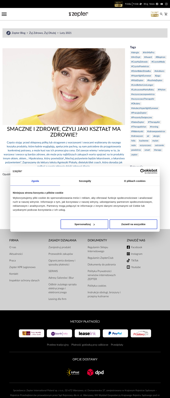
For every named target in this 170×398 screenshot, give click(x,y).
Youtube (136, 267)
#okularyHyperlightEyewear (144, 108)
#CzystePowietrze (140, 66)
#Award (148, 57)
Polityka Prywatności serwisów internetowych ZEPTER (102, 275)
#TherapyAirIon (138, 127)
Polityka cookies (97, 285)
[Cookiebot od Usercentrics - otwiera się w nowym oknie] (142, 171)
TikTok (134, 260)
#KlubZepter (137, 80)
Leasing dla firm (57, 299)
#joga (157, 76)
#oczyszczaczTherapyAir (142, 99)
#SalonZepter (137, 122)
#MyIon (161, 90)
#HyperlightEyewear (141, 76)
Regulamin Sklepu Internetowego (98, 249)
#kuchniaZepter (154, 80)
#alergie (135, 53)
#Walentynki (137, 131)
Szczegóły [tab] (85, 180)
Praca (12, 260)
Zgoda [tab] (35, 180)
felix (133, 141)
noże (133, 145)
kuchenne (143, 141)
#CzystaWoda (158, 62)
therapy (157, 150)
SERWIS (53, 271)
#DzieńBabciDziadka (141, 71)
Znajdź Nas (136, 240)
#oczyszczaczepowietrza (142, 94)
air (148, 136)
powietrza (136, 150)
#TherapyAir (154, 122)
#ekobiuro (159, 71)
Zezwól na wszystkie (133, 224)
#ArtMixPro (148, 53)
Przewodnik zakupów (60, 254)
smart (147, 150)
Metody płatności (85, 321)
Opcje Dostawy (85, 359)
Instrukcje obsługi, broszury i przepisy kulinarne (104, 294)
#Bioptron (160, 57)
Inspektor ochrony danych (24, 280)
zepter (134, 155)
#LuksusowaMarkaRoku (142, 90)
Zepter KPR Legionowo (22, 267)
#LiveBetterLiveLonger (142, 85)
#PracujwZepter (139, 113)
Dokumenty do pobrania (102, 264)
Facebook (136, 247)
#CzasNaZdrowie (139, 62)
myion (155, 141)
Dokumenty (97, 240)
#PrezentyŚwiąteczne (141, 118)
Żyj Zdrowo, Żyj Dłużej (43, 33)
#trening (154, 127)
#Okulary (135, 104)
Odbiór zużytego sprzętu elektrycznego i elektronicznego (62, 288)
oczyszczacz (145, 145)
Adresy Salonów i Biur (61, 277)
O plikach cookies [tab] (134, 180)
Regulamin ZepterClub (100, 258)
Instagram (136, 254)
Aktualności (16, 254)
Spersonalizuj (85, 224)
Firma (13, 240)
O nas (12, 247)
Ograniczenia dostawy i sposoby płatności (61, 262)
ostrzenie (159, 145)
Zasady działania (62, 240)
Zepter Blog (19, 33)
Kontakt (13, 274)
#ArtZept (135, 57)
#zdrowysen (137, 136)
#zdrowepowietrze (156, 131)
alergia (156, 136)
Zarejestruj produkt (59, 247)
